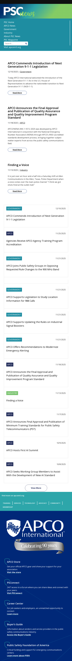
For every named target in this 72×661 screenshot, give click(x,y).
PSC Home (9, 22)
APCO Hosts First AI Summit (22, 450)
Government (10, 29)
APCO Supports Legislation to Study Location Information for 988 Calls (32, 298)
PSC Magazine (11, 39)
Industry (8, 32)
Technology (29, 503)
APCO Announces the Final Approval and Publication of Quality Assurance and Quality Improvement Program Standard (31, 375)
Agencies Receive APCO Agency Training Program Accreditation (34, 242)
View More (36, 488)
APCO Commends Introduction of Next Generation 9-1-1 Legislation (35, 217)
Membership (8, 507)
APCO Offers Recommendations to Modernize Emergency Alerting (32, 348)
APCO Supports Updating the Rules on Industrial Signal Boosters (34, 323)
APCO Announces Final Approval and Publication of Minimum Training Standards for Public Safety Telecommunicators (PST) (35, 425)
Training (6, 503)
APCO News (9, 25)
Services (17, 503)
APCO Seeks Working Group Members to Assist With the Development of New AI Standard (33, 473)
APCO (22, 123)
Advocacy (43, 503)
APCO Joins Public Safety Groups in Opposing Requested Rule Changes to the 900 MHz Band (32, 267)
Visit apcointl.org (12, 47)
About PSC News (12, 36)
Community (55, 503)
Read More (17, 93)
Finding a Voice (14, 400)
